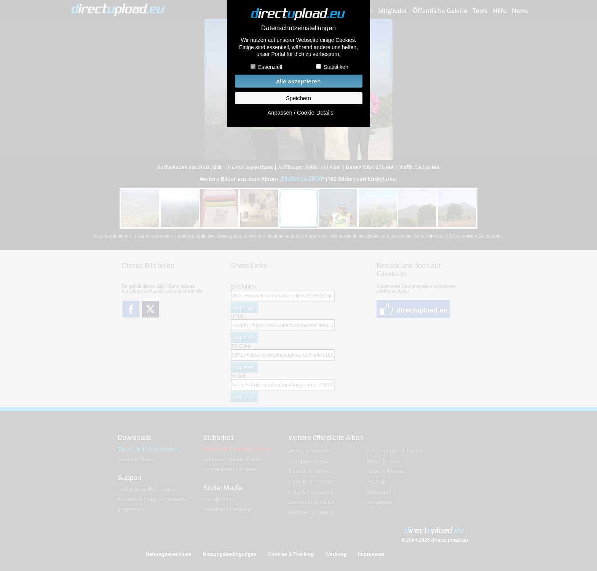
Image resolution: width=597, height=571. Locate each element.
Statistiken (336, 67)
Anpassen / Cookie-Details (300, 113)
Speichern (298, 98)
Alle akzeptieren (298, 81)
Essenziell (270, 67)
